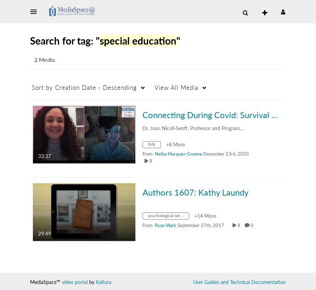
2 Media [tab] (44, 59)
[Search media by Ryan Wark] (165, 225)
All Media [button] (176, 87)
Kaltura (103, 282)
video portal (75, 282)
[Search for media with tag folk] (154, 146)
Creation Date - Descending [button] (84, 87)
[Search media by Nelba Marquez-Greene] (178, 154)
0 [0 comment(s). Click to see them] (253, 225)
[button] (35, 12)
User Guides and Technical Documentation (239, 282)
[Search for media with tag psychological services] (168, 217)
